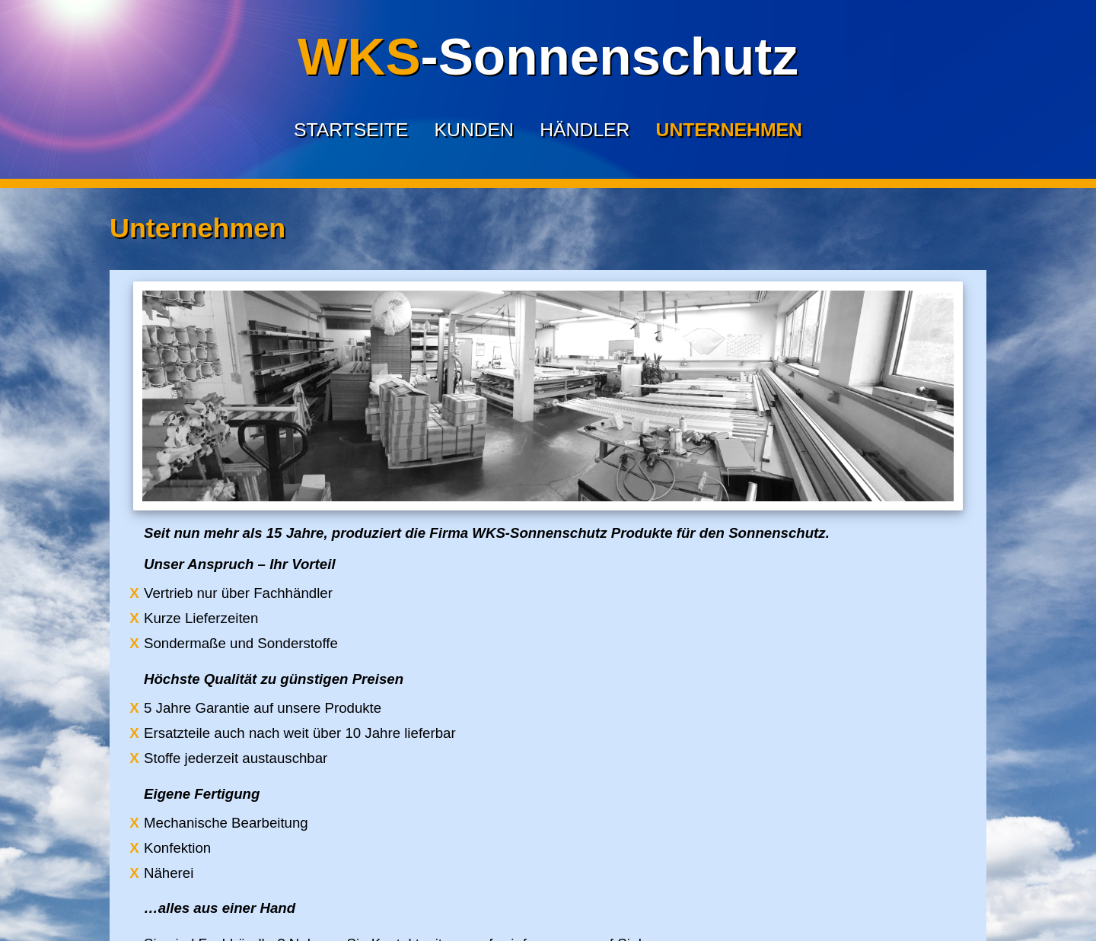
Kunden (474, 129)
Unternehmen (729, 129)
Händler (584, 129)
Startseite (351, 129)
